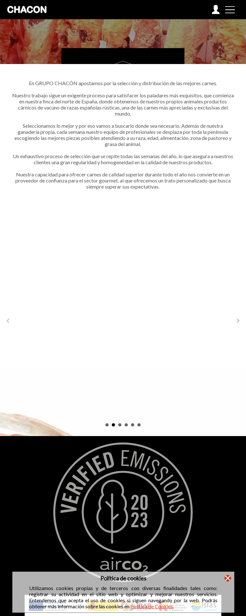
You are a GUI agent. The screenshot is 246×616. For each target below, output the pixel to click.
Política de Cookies (151, 606)
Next (238, 321)
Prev (8, 321)
